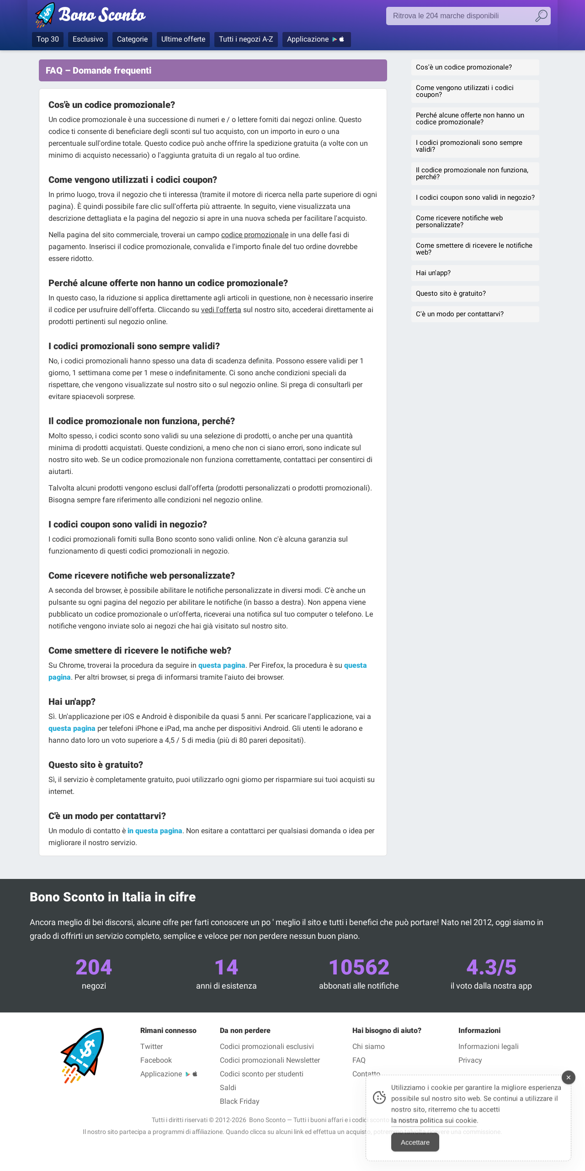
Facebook (156, 1060)
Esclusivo (88, 39)
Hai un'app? (433, 273)
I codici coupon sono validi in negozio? (475, 197)
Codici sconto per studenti (261, 1074)
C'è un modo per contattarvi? (460, 314)
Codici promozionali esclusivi (267, 1046)
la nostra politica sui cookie (434, 1126)
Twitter (151, 1046)
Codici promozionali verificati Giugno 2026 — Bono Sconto (106, 16)
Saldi (228, 1087)
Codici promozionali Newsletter (270, 1060)
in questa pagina (155, 830)
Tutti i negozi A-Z (246, 39)
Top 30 (48, 39)
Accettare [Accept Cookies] (415, 1148)
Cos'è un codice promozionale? (464, 67)
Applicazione (308, 39)
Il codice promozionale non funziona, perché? (472, 173)
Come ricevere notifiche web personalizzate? (459, 221)
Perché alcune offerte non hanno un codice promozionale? (470, 118)
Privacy (470, 1060)
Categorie (132, 39)
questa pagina (221, 665)
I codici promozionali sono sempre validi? (469, 146)
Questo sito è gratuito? (451, 293)
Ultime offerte (183, 39)
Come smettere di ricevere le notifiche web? (474, 248)
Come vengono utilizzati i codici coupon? (465, 91)
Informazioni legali (488, 1046)
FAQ (359, 1060)
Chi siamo (368, 1046)
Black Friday (240, 1101)
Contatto (366, 1074)
